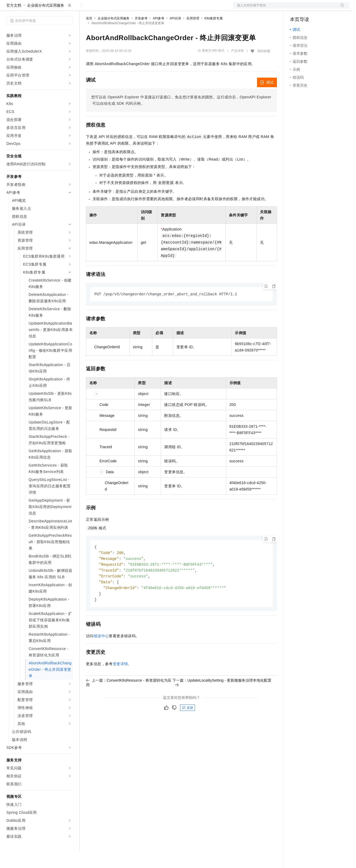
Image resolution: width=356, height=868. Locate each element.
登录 (340, 8)
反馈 (187, 727)
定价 (114, 8)
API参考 (158, 35)
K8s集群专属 (214, 35)
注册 (321, 8)
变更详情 (120, 684)
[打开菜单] (8, 8)
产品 (69, 8)
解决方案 (85, 8)
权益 (102, 8)
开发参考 (141, 35)
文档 (284, 8)
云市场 (129, 8)
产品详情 (237, 68)
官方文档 (13, 22)
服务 (156, 8)
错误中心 (101, 656)
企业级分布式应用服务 (45, 22)
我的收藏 (263, 68)
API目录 (175, 35)
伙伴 (143, 8)
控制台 (308, 8)
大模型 (54, 8)
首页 (89, 35)
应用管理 (192, 35)
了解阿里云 (175, 8)
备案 (296, 8)
